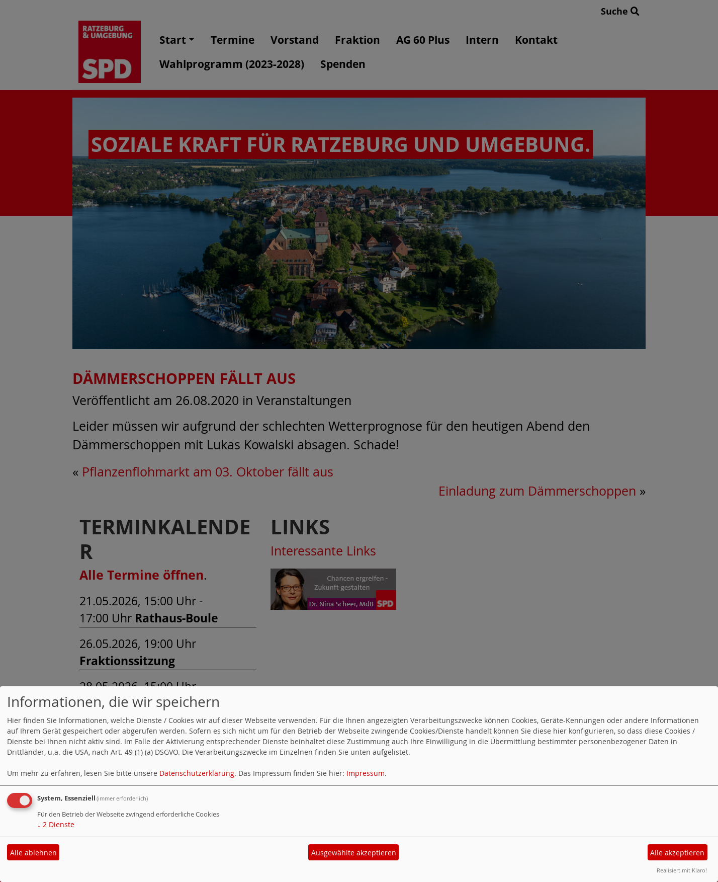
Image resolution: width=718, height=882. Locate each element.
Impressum (365, 773)
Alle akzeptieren (677, 852)
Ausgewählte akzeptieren (353, 852)
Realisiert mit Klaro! (682, 870)
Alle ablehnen (33, 852)
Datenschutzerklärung (196, 773)
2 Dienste (55, 824)
